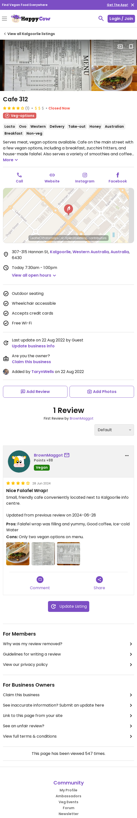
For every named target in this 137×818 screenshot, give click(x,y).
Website (52, 181)
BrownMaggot (81, 418)
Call (19, 181)
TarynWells (42, 371)
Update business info (33, 346)
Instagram (84, 181)
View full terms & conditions (68, 736)
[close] (132, 4)
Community (68, 782)
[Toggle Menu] (4, 19)
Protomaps (50, 238)
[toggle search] (101, 18)
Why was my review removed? (68, 644)
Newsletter (69, 813)
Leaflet (35, 238)
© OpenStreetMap (74, 238)
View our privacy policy (68, 665)
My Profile (68, 790)
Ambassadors (68, 796)
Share (99, 583)
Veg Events (68, 802)
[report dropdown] (127, 456)
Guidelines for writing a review (68, 654)
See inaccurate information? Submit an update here (68, 705)
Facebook (118, 181)
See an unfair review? (68, 726)
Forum (68, 807)
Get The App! (117, 5)
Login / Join (121, 18)
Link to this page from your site (68, 716)
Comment (40, 583)
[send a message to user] (68, 455)
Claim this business (31, 362)
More (11, 160)
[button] (68, 210)
